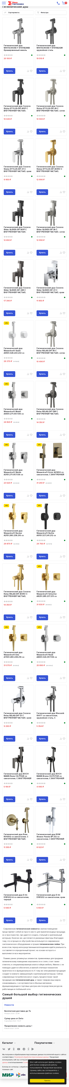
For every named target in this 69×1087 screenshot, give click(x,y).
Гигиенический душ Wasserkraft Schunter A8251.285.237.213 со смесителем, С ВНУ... (47, 595)
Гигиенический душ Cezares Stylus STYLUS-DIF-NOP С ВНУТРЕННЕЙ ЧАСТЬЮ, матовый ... (17, 109)
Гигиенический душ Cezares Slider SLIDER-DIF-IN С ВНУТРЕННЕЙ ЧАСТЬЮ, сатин (51, 229)
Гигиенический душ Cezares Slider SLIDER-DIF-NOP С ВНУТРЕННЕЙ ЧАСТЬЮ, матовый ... (17, 230)
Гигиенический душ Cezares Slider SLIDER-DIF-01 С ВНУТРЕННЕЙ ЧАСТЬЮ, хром (50, 290)
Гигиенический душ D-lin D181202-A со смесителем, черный (16, 897)
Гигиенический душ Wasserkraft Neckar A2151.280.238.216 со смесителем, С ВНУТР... (15, 534)
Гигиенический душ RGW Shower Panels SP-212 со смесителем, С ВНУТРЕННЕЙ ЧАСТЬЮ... (50, 837)
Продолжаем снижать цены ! (18, 1026)
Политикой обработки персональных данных (31, 1057)
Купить (9, 71)
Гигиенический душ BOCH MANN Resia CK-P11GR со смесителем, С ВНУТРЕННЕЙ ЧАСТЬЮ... (17, 777)
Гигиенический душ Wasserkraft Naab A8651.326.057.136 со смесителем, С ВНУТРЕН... (49, 656)
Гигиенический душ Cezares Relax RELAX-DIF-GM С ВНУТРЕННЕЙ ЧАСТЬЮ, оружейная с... (50, 412)
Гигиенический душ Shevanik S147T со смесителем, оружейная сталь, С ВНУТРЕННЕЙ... (50, 716)
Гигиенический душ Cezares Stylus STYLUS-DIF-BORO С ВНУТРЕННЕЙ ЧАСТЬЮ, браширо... (50, 170)
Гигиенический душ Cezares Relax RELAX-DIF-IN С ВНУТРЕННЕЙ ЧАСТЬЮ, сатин (51, 350)
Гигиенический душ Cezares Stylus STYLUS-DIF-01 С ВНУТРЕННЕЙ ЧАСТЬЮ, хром (17, 169)
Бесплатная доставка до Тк (17, 1011)
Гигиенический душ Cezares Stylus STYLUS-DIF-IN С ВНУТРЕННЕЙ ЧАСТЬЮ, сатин (51, 108)
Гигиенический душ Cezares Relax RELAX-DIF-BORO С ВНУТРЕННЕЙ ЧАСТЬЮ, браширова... (17, 595)
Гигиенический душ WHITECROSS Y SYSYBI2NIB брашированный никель (17, 47)
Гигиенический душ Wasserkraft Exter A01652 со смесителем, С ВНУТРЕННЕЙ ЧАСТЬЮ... (50, 473)
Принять (47, 1081)
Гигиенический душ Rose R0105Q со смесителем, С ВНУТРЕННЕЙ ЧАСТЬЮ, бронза (16, 837)
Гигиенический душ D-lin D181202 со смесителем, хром (51, 896)
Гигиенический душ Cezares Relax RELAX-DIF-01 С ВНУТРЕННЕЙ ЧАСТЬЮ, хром (17, 715)
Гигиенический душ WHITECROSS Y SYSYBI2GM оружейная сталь (50, 47)
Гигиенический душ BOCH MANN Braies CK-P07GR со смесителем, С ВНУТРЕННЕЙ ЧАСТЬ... (50, 777)
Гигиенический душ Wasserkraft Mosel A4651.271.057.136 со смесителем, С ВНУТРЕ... (15, 412)
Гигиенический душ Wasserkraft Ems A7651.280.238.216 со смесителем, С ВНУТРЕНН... (17, 656)
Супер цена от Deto (13, 1018)
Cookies (26, 1062)
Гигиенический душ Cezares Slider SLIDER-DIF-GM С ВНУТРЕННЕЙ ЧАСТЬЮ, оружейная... (17, 291)
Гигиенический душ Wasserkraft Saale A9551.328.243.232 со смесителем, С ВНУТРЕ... (15, 351)
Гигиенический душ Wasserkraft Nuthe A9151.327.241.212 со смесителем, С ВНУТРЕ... (48, 534)
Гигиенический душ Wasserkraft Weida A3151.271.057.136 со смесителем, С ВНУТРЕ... (15, 473)
